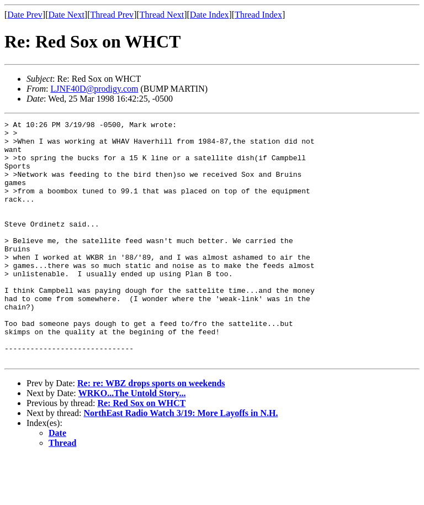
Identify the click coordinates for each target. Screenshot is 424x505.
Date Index (209, 14)
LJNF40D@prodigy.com (94, 88)
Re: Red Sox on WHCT (141, 451)
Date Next (66, 14)
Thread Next (162, 14)
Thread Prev (112, 14)
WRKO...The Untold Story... (132, 441)
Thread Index (258, 14)
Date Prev (25, 14)
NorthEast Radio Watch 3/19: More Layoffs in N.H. (181, 461)
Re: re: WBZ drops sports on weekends (151, 431)
